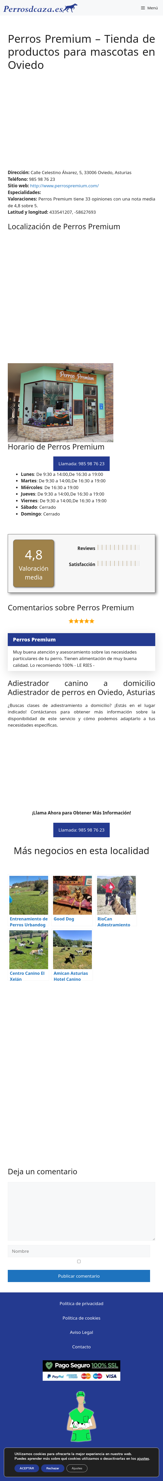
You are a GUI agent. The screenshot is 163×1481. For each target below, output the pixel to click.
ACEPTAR (27, 1468)
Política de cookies (81, 1318)
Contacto (81, 1347)
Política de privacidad (81, 1303)
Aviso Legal (81, 1332)
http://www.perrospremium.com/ (64, 186)
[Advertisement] (81, 122)
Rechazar (52, 1468)
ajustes (143, 1458)
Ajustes (77, 1468)
